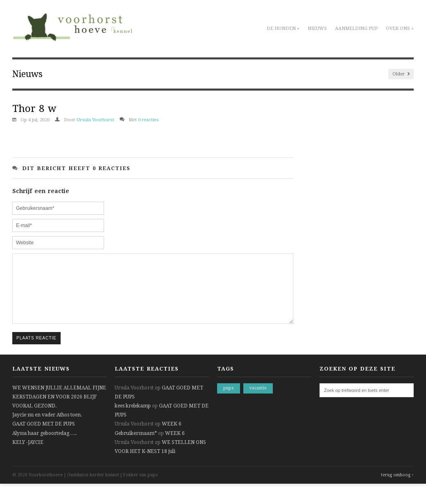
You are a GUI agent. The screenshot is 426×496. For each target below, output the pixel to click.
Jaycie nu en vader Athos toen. (47, 427)
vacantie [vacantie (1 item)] (258, 400)
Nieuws (317, 28)
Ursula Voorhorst (95, 120)
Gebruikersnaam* (136, 445)
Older (401, 74)
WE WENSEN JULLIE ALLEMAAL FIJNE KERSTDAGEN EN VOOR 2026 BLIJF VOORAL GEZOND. (59, 409)
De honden (283, 28)
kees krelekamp (133, 418)
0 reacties (148, 120)
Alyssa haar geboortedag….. (44, 445)
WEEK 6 (171, 436)
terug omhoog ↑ (397, 487)
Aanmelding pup (356, 28)
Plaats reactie (36, 350)
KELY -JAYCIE (27, 454)
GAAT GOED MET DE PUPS (43, 436)
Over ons (400, 28)
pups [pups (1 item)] (228, 400)
